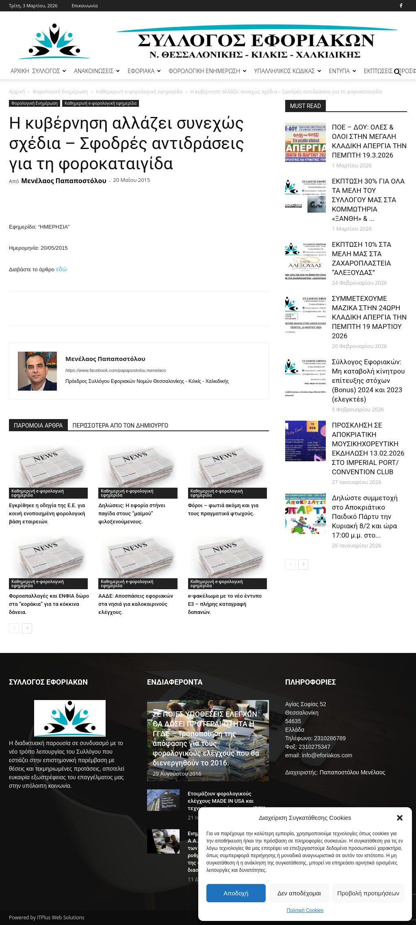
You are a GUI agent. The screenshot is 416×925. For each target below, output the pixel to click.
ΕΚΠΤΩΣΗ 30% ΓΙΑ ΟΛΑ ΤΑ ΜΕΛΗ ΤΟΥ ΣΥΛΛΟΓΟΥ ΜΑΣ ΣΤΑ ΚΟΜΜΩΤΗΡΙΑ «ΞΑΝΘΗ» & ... (368, 200)
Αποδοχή (235, 893)
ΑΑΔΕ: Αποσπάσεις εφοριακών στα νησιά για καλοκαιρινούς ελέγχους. (135, 604)
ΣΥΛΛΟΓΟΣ (49, 71)
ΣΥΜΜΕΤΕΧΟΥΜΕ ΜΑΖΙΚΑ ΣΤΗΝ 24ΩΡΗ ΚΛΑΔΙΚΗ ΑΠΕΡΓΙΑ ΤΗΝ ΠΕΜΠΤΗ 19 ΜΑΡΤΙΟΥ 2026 (369, 317)
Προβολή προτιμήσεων (368, 893)
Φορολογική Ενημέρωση (60, 91)
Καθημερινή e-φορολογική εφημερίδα (139, 91)
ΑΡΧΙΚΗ (20, 71)
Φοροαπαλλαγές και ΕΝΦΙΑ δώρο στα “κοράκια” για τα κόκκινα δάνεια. (49, 604)
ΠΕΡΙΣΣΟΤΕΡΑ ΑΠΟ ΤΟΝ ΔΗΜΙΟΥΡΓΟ (121, 425)
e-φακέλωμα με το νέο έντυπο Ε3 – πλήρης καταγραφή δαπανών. (225, 604)
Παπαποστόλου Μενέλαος (352, 772)
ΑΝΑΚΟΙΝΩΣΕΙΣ (97, 71)
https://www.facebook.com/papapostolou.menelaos (115, 370)
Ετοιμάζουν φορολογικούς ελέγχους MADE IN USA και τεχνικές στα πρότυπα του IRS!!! (226, 801)
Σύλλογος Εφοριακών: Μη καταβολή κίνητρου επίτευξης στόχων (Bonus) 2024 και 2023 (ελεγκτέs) (368, 380)
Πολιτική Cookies (305, 910)
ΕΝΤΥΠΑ (342, 71)
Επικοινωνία (85, 5)
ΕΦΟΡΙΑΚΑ (144, 71)
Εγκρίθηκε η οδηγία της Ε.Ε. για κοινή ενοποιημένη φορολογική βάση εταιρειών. (47, 513)
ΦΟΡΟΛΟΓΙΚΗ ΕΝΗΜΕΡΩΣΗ (208, 71)
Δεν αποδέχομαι (299, 893)
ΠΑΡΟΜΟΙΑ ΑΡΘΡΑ (38, 425)
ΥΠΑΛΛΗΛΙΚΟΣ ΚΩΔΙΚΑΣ (287, 71)
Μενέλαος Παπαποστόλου (63, 180)
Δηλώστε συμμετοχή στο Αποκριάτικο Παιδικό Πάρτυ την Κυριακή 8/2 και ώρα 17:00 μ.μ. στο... (365, 516)
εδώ (61, 269)
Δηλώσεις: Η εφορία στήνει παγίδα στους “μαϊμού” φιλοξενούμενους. (131, 513)
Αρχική (17, 91)
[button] (400, 818)
